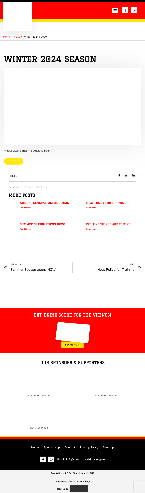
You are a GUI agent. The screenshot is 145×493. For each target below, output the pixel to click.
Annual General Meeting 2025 (44, 202)
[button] (115, 10)
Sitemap (108, 447)
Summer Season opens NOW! (42, 224)
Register (14, 161)
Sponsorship (52, 447)
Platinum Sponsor (39, 395)
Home (35, 447)
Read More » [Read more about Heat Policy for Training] (92, 207)
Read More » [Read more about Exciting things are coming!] (92, 229)
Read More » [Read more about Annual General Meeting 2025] (25, 207)
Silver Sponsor (39, 428)
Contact (70, 447)
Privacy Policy (89, 447)
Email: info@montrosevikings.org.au (81, 459)
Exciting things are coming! (108, 224)
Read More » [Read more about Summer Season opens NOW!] (25, 229)
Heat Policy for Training (106, 202)
